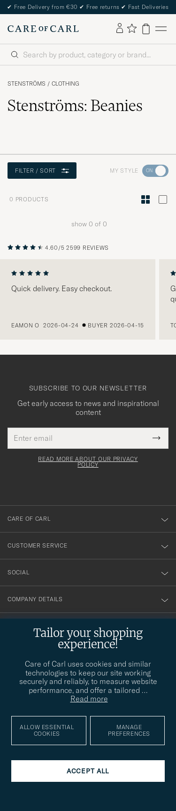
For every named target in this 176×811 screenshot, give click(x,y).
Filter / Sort (42, 170)
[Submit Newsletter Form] (156, 438)
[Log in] (119, 28)
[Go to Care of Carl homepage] (43, 28)
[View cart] (146, 29)
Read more (89, 698)
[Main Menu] (161, 29)
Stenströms (27, 83)
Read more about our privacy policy (88, 462)
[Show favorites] (132, 29)
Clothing (65, 83)
